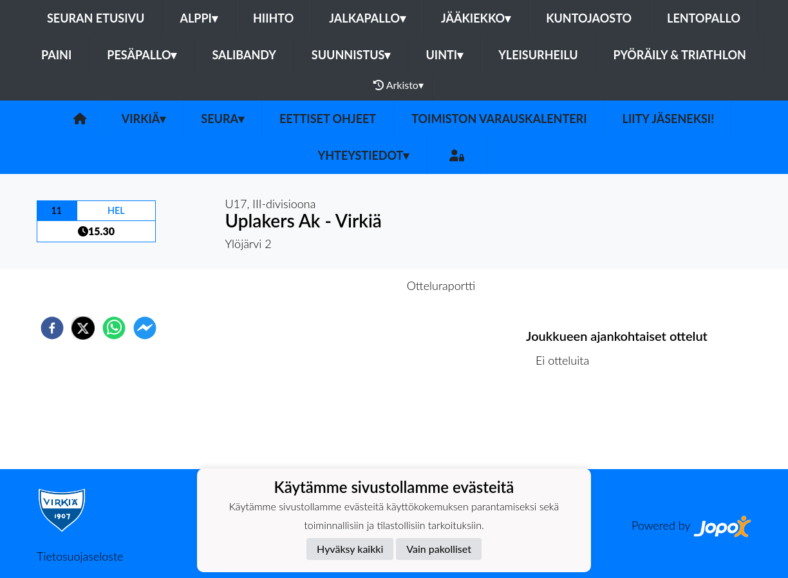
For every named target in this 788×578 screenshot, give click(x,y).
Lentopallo (703, 18)
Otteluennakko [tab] (349, 285)
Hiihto (273, 18)
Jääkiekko (476, 18)
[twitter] (83, 328)
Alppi (198, 18)
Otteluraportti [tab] (441, 285)
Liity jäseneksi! (669, 118)
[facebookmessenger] (144, 328)
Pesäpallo (141, 55)
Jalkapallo (367, 18)
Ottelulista (567, 425)
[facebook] (52, 328)
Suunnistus (351, 55)
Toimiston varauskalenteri (498, 118)
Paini (56, 55)
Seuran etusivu (96, 18)
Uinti (444, 55)
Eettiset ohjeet (327, 118)
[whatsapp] (114, 328)
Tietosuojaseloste (80, 556)
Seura (222, 118)
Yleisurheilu (537, 55)
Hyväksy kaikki (350, 549)
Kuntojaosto (589, 18)
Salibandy (244, 55)
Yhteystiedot (363, 155)
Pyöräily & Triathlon (680, 55)
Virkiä (144, 118)
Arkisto (398, 85)
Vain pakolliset (438, 549)
